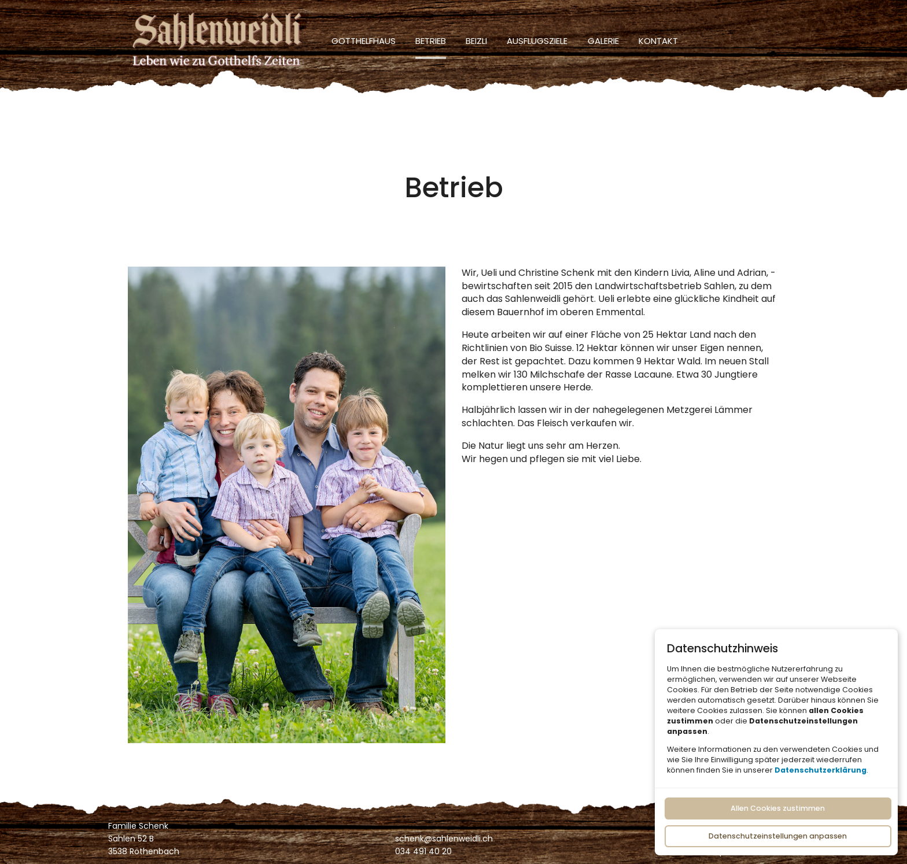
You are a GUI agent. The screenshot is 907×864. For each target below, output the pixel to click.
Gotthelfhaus (363, 41)
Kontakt (658, 41)
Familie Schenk (138, 826)
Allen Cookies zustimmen (778, 808)
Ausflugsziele (537, 41)
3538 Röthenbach (143, 851)
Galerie (603, 41)
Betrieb (430, 41)
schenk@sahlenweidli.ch (444, 838)
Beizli (476, 41)
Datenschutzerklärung (821, 769)
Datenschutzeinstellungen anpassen (778, 835)
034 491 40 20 (423, 851)
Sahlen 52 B (131, 838)
